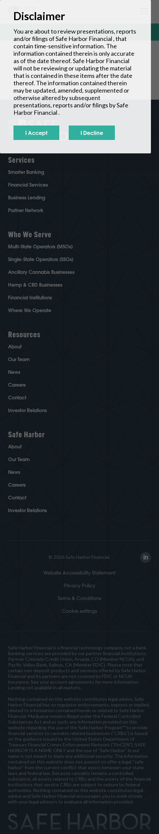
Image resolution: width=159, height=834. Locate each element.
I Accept (36, 132)
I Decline (92, 132)
